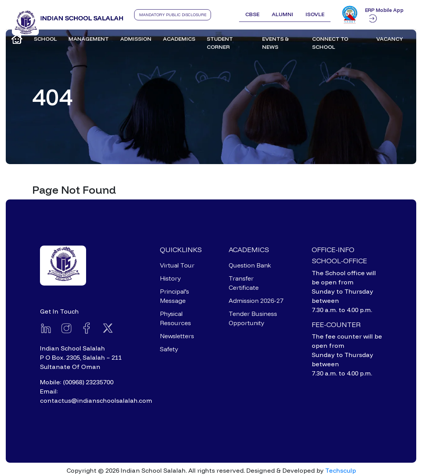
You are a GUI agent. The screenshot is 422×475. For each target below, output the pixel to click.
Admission (135, 38)
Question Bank (250, 265)
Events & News (275, 42)
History (170, 278)
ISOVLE (315, 14)
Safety (169, 349)
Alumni (282, 14)
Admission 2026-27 (256, 300)
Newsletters (177, 336)
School (45, 38)
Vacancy (389, 38)
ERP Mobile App (384, 14)
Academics (179, 38)
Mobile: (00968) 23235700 (76, 382)
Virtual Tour (177, 265)
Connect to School (330, 42)
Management (88, 38)
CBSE (252, 14)
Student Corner (220, 42)
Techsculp (340, 470)
